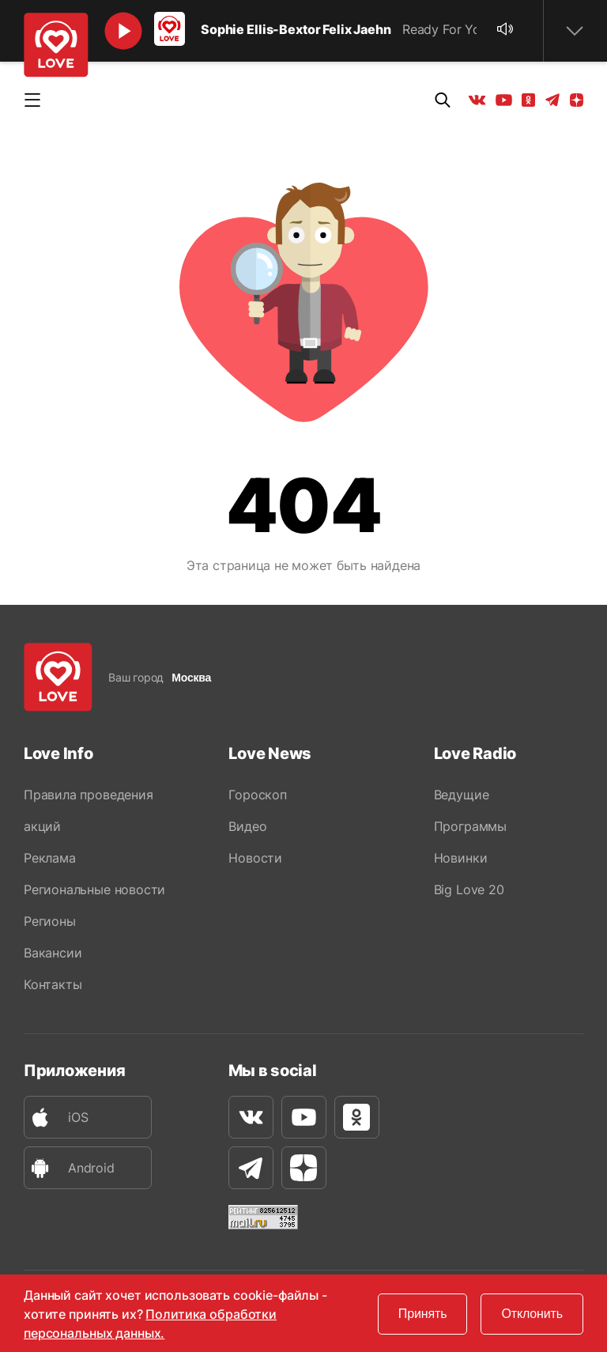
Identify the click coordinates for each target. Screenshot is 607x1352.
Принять (422, 1313)
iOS (56, 1117)
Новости (255, 858)
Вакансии (52, 953)
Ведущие (461, 795)
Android (70, 1168)
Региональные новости (94, 889)
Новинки (461, 858)
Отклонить (532, 1313)
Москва (191, 677)
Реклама (50, 858)
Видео (247, 826)
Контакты (52, 984)
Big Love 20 (469, 889)
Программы (470, 826)
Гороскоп (257, 795)
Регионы (50, 921)
